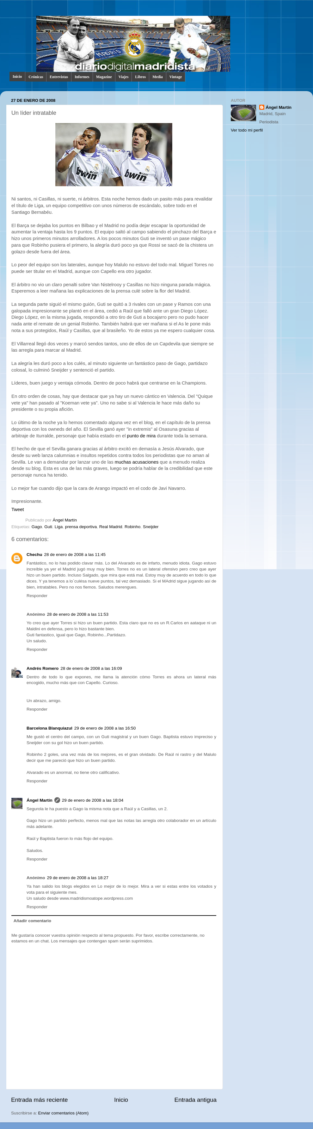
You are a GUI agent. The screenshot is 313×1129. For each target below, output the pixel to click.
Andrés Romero (42, 668)
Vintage (175, 77)
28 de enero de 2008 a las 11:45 (75, 554)
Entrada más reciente (39, 1099)
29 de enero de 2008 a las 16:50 (105, 728)
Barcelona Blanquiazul (49, 728)
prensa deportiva (81, 526)
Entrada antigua (196, 1099)
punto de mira (141, 435)
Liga (59, 526)
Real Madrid (110, 526)
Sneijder (151, 526)
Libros (140, 77)
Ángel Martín (65, 520)
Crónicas (35, 77)
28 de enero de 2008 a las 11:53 (77, 614)
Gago (37, 526)
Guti (48, 526)
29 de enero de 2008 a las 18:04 (92, 800)
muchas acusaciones (137, 462)
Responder (37, 595)
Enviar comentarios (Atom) (63, 1113)
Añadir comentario (32, 920)
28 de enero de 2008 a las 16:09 (91, 668)
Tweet (17, 509)
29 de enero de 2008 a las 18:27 (77, 877)
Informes (82, 77)
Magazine (104, 77)
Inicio (17, 76)
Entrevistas (59, 77)
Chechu (34, 554)
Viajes (124, 77)
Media (157, 77)
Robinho (132, 526)
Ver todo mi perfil (247, 130)
